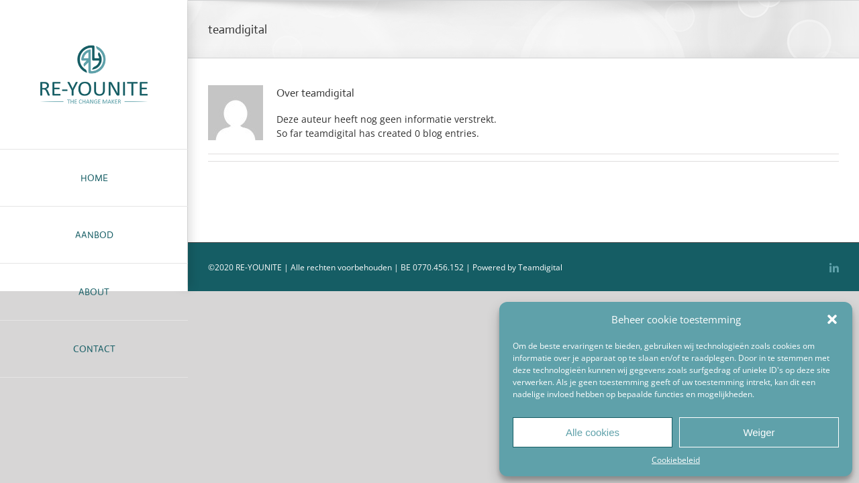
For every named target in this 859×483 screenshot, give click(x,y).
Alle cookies (592, 432)
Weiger (758, 432)
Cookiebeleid (676, 460)
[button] (832, 319)
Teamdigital (540, 267)
